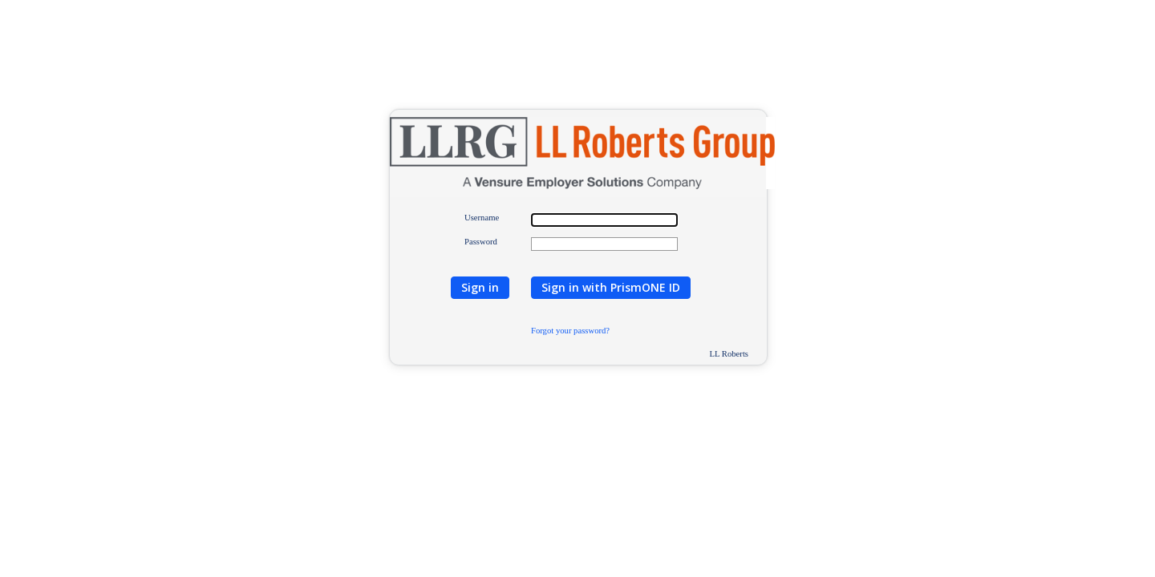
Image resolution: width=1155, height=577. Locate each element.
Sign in (480, 287)
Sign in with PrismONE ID (610, 287)
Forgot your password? (570, 330)
